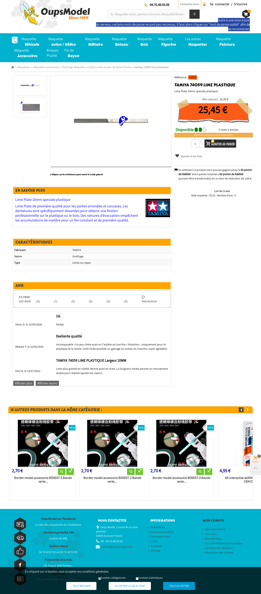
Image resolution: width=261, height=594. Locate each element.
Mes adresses (211, 538)
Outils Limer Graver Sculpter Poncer (110, 67)
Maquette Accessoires (46, 67)
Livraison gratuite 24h (58, 532)
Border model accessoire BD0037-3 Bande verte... (181, 479)
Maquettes (23, 67)
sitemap (154, 550)
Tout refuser (81, 586)
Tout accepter (179, 586)
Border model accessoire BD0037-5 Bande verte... (43, 479)
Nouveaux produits (161, 532)
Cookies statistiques (150, 578)
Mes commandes (213, 529)
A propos (155, 546)
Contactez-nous (189, 4)
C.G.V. (152, 541)
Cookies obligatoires (113, 578)
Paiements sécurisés (58, 560)
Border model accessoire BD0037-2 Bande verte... (112, 479)
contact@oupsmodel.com (117, 547)
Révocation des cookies (217, 552)
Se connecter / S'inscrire (228, 4)
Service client (58, 546)
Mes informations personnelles (222, 543)
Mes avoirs (209, 534)
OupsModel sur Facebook (58, 519)
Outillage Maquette (73, 67)
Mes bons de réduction (217, 548)
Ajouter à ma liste (188, 156)
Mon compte (213, 521)
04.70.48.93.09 (159, 4)
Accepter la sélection (130, 586)
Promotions (156, 527)
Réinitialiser (149, 299)
